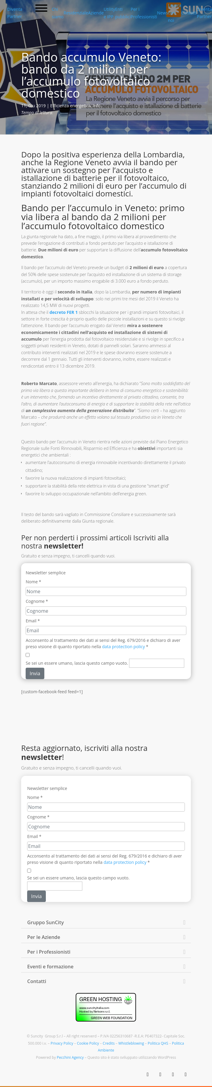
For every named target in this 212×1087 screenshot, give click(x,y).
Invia (35, 673)
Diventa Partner (14, 12)
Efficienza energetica (70, 105)
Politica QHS (158, 1043)
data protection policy (123, 646)
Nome (33, 581)
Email (33, 621)
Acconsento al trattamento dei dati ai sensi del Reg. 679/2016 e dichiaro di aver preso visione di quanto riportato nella (103, 643)
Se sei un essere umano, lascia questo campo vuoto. (77, 663)
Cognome (37, 601)
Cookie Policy (88, 1043)
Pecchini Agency (70, 1057)
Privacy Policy (62, 1043)
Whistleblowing (131, 1043)
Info (97, 105)
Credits (109, 1043)
